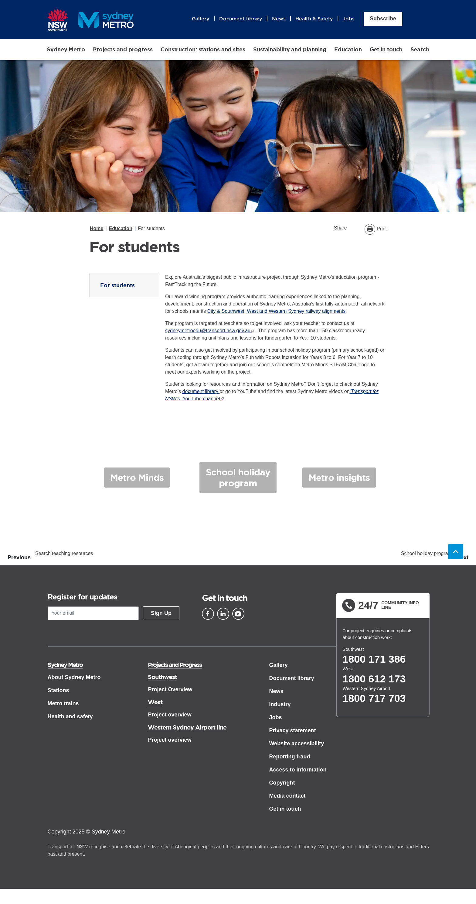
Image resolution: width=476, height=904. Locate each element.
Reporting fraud (289, 757)
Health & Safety (314, 19)
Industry (280, 705)
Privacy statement (292, 731)
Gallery (200, 19)
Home (96, 229)
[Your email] (93, 614)
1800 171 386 (374, 659)
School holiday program (237, 481)
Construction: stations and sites (203, 50)
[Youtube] (238, 614)
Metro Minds (136, 481)
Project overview (169, 715)
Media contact (287, 796)
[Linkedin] (223, 614)
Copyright (282, 783)
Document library (240, 19)
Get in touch (386, 50)
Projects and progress (123, 50)
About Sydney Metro (74, 678)
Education (348, 50)
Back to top (455, 552)
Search (419, 50)
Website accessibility (296, 744)
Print (382, 229)
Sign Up (161, 614)
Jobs (349, 19)
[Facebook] (208, 614)
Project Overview (170, 690)
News (279, 19)
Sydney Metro (66, 50)
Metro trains (63, 704)
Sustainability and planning (289, 50)
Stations (58, 691)
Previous (19, 558)
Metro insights (339, 481)
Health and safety (70, 717)
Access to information (297, 770)
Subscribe (383, 19)
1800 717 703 (374, 699)
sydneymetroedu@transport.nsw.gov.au (207, 331)
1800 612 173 (374, 679)
